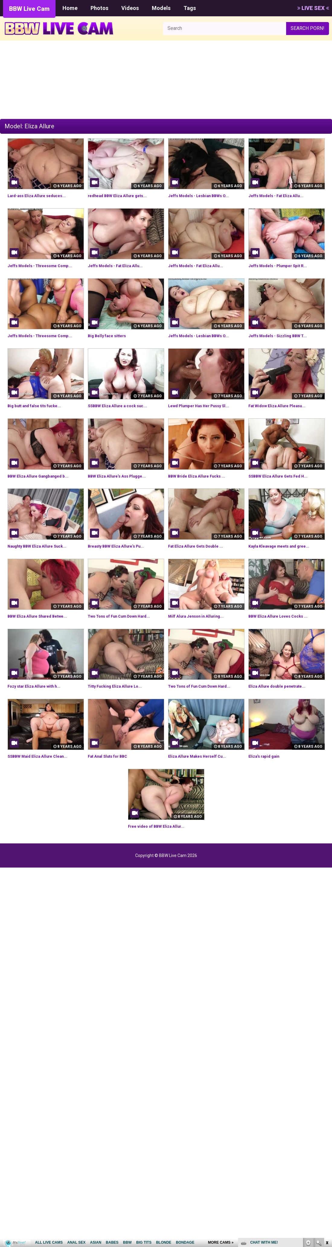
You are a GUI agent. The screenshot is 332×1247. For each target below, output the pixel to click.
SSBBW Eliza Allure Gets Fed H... (284, 489)
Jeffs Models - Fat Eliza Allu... (282, 195)
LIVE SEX (313, 8)
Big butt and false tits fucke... (41, 419)
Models (161, 8)
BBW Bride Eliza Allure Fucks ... (203, 489)
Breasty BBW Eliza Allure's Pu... (123, 559)
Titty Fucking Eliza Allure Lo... (121, 707)
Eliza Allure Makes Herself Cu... (204, 784)
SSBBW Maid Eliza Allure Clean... (44, 784)
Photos (99, 8)
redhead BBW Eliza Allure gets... (124, 195)
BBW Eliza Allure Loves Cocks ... (284, 630)
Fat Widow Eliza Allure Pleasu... (283, 419)
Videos (130, 8)
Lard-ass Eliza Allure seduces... (43, 195)
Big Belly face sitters (112, 342)
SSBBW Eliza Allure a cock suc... (124, 419)
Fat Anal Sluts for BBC (113, 784)
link (326, 1152)
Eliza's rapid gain (267, 784)
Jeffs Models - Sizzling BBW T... (284, 342)
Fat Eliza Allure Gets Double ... (202, 559)
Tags (190, 8)
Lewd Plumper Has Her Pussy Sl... (206, 419)
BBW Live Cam (29, 8)
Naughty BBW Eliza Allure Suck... (44, 559)
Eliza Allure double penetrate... (283, 707)
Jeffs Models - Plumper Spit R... (284, 265)
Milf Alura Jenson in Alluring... (202, 630)
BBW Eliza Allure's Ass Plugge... (123, 489)
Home (70, 8)
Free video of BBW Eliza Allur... (162, 854)
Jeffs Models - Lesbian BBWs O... (205, 195)
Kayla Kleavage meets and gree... (286, 559)
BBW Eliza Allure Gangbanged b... (45, 489)
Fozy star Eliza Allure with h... (41, 707)
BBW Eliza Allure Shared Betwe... (44, 630)
